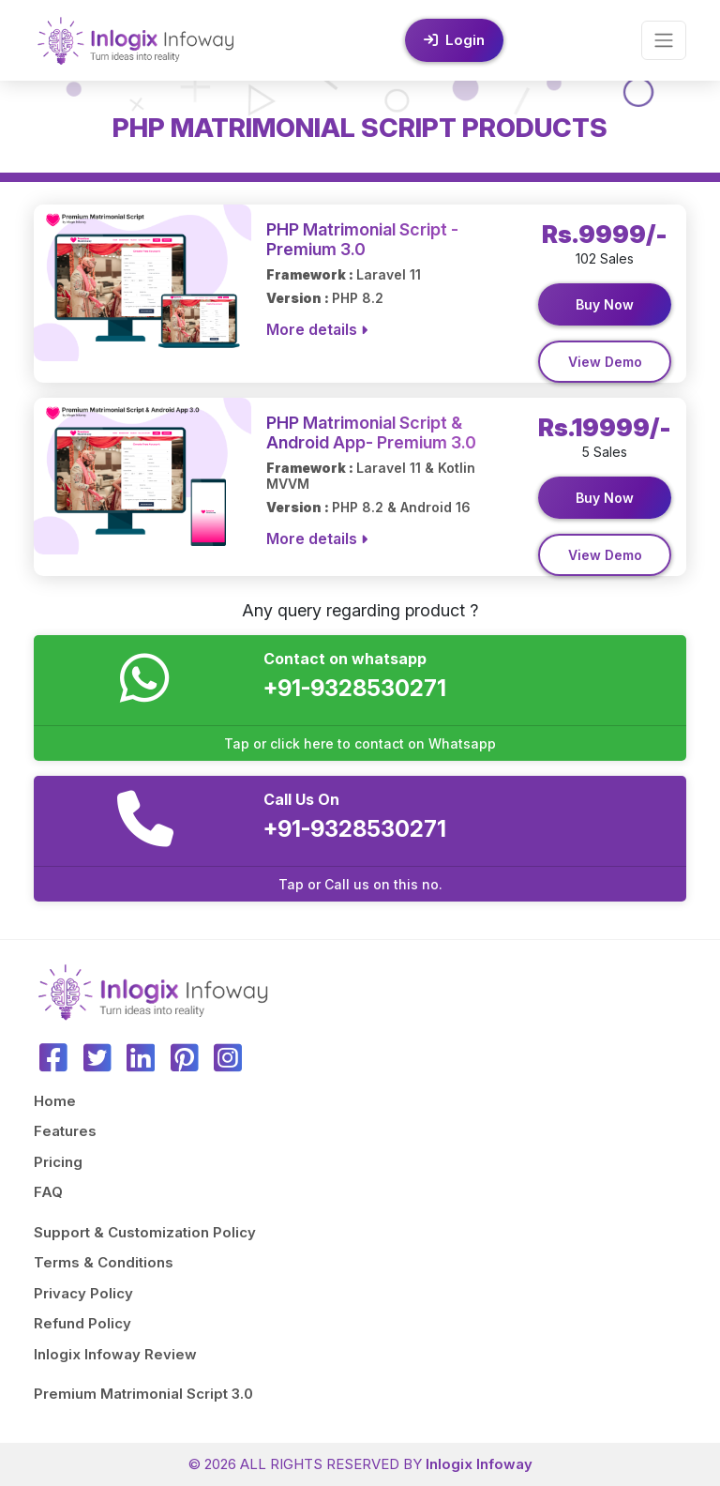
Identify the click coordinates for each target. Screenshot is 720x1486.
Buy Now (605, 304)
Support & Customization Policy (145, 1232)
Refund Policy (82, 1323)
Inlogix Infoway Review (115, 1354)
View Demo (605, 362)
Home (55, 1101)
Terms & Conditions (103, 1262)
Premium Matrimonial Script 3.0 (143, 1394)
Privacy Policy (83, 1293)
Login (454, 40)
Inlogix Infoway (479, 1464)
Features (65, 1131)
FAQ (48, 1192)
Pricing (58, 1162)
